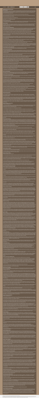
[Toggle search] (8, 7)
